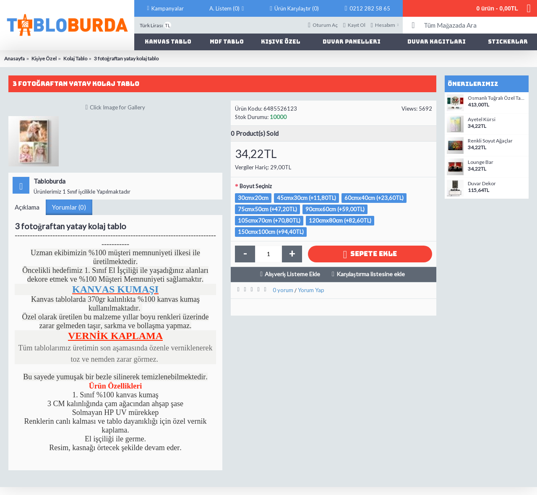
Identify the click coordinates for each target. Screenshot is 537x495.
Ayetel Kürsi (481, 119)
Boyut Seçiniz (256, 186)
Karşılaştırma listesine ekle (370, 273)
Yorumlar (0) (69, 207)
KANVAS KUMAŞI (115, 289)
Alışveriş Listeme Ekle (292, 273)
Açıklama (27, 207)
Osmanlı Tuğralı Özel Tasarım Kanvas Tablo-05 (497, 98)
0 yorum (283, 290)
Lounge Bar (480, 162)
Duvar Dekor (482, 184)
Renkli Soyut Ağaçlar (490, 141)
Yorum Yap (311, 290)
